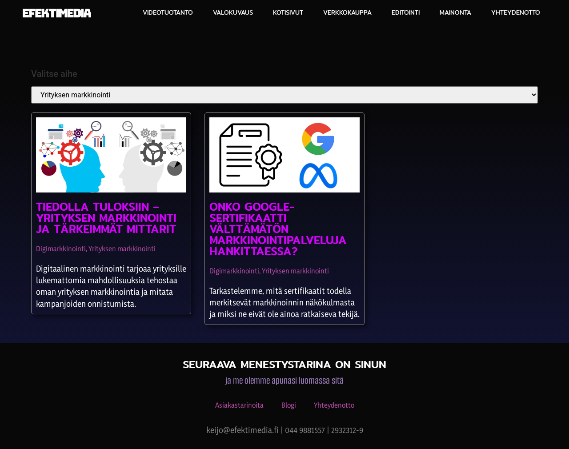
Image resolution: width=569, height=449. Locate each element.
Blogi (288, 405)
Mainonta (455, 12)
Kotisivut (288, 12)
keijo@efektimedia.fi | (245, 430)
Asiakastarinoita (239, 405)
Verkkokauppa (347, 12)
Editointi (406, 12)
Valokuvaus (233, 12)
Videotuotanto (168, 12)
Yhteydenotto (515, 12)
